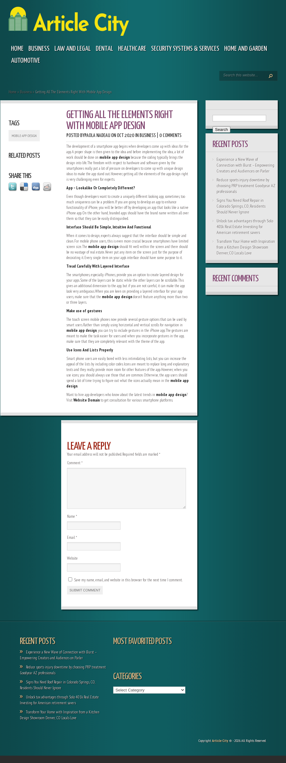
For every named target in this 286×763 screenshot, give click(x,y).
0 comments (170, 135)
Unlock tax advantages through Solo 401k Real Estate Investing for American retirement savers (245, 226)
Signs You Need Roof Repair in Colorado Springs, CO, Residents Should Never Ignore (241, 206)
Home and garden (245, 48)
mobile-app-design (24, 136)
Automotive (25, 60)
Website (72, 565)
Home (17, 48)
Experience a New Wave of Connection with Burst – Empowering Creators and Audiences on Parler (245, 165)
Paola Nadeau (97, 135)
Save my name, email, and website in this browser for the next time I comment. (128, 587)
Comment (75, 462)
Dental (104, 48)
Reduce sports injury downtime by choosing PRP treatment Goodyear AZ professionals (246, 185)
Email (72, 544)
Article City (220, 748)
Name (72, 523)
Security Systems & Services (185, 48)
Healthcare (132, 48)
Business (39, 48)
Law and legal (72, 48)
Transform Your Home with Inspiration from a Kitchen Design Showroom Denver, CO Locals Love (246, 247)
